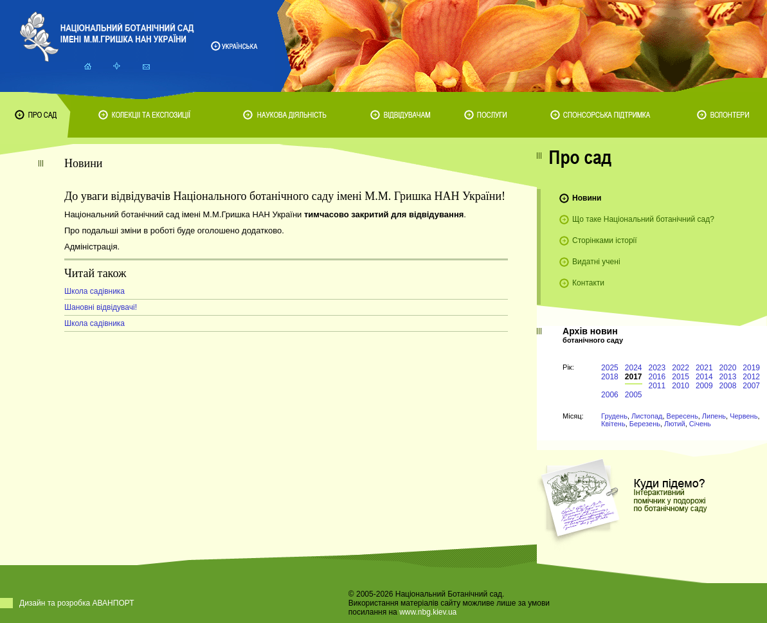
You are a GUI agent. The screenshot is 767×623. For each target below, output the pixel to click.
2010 (680, 385)
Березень (644, 424)
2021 (704, 367)
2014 (704, 376)
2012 (751, 376)
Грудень (614, 416)
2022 (680, 367)
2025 (609, 367)
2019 (751, 367)
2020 (728, 367)
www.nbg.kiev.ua (427, 612)
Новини (586, 198)
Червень (743, 416)
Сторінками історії (604, 240)
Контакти (588, 282)
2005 (633, 394)
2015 (680, 376)
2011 (657, 385)
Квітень (613, 424)
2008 (728, 385)
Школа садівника (94, 291)
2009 (704, 385)
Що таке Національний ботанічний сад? (643, 219)
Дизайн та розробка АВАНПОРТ (76, 603)
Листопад (646, 416)
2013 (728, 376)
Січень (700, 424)
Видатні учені (596, 261)
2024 (633, 367)
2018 (609, 376)
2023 (657, 367)
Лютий (674, 424)
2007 (751, 385)
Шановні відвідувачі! (100, 307)
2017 (633, 376)
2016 (657, 376)
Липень (714, 416)
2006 (609, 394)
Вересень (682, 416)
